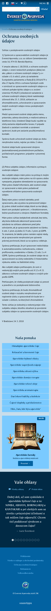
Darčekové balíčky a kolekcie (25, 396)
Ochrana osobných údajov (25, 565)
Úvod (4, 29)
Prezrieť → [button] (25, 463)
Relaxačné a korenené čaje (25, 352)
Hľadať (44, 9)
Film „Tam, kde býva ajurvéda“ (26, 409)
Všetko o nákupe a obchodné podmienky (25, 560)
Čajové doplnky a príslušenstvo (25, 402)
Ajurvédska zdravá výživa (25, 371)
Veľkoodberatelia (25, 573)
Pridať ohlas (35, 489)
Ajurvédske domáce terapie (25, 377)
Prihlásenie (25, 556)
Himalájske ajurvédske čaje (25, 346)
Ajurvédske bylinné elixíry (26, 358)
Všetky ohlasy (16, 489)
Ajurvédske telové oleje (25, 384)
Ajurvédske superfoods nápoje (25, 365)
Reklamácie (25, 569)
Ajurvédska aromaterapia (25, 390)
